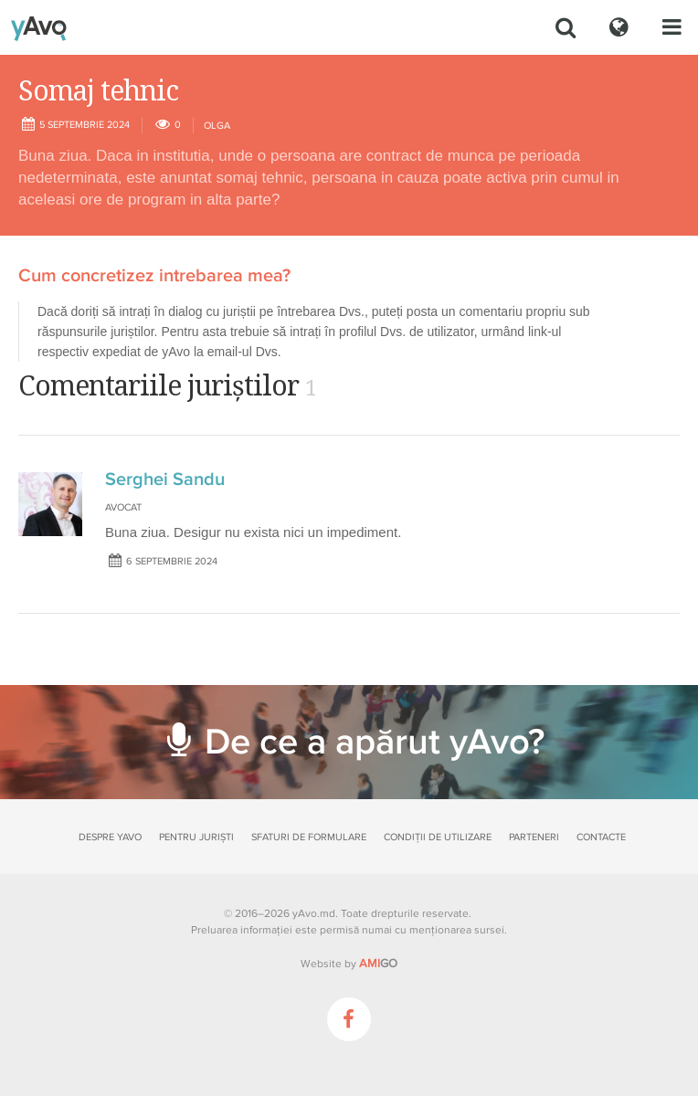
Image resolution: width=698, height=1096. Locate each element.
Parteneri (534, 837)
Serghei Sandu (165, 479)
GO (378, 963)
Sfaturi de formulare (308, 837)
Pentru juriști (196, 837)
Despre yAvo (110, 837)
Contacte (601, 837)
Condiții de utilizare (438, 837)
